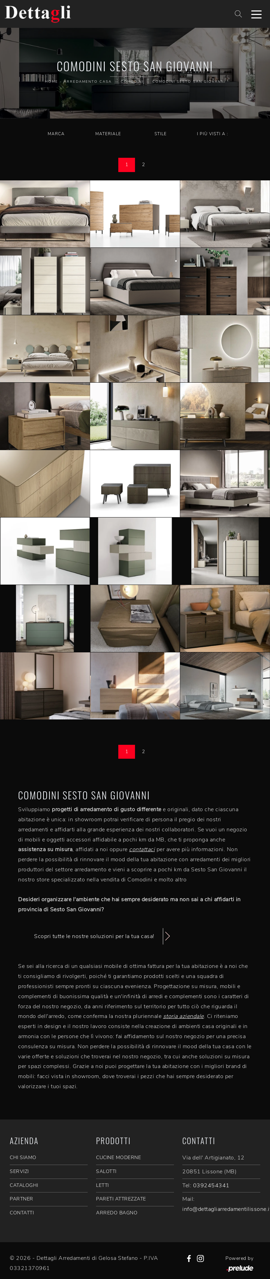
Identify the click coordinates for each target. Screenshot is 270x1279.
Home (51, 81)
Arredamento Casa (88, 81)
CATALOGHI (24, 1185)
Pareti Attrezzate (121, 1199)
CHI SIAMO (23, 1157)
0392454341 (211, 1185)
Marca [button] (56, 134)
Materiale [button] (108, 134)
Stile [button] (160, 134)
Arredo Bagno (116, 1212)
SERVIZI (19, 1171)
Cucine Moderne (118, 1157)
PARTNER (21, 1199)
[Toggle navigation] (256, 14)
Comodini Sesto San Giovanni (188, 81)
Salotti (106, 1171)
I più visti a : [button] (212, 134)
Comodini (132, 81)
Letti (102, 1185)
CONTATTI (22, 1212)
